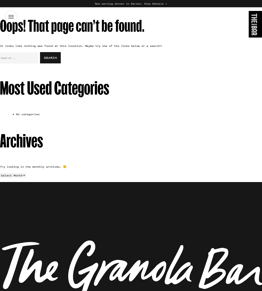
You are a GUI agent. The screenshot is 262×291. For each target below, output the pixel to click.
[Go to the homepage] (255, 25)
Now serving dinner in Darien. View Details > (131, 3)
